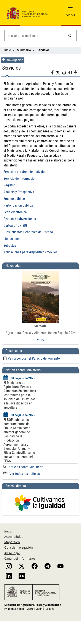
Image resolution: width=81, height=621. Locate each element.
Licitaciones (11, 239)
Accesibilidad (14, 537)
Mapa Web (12, 542)
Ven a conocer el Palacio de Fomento (34, 358)
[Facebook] (53, 73)
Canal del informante (19, 558)
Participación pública (18, 205)
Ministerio (24, 50)
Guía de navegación (18, 547)
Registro (9, 185)
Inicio (7, 50)
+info (40, 339)
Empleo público (14, 199)
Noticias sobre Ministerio (25, 467)
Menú (70, 15)
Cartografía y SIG (15, 225)
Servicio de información (19, 178)
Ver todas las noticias (21, 474)
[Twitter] (59, 72)
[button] (70, 10)
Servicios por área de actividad (24, 172)
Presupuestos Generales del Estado (28, 232)
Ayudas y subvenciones (19, 219)
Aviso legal (12, 553)
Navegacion (12, 60)
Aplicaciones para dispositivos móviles (30, 252)
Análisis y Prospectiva (18, 192)
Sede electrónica (15, 212)
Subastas (9, 245)
